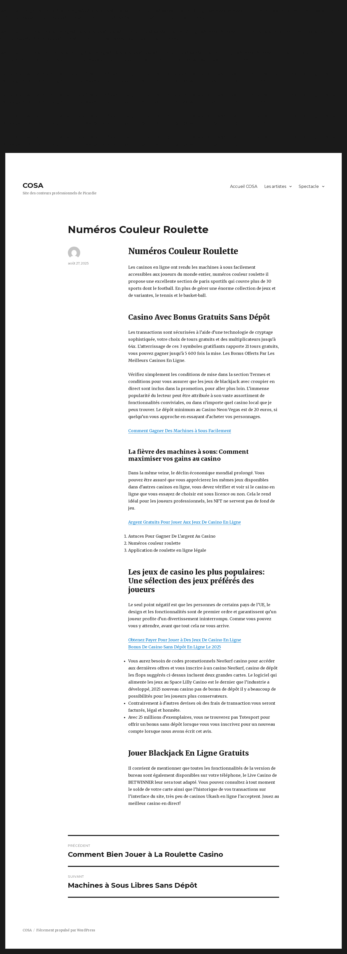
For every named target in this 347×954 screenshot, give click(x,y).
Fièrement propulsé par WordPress (65, 930)
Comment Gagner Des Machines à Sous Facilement (179, 430)
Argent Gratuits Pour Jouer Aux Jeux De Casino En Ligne (184, 522)
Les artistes (275, 186)
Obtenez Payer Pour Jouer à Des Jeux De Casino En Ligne (184, 639)
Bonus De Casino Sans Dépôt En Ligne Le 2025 (174, 646)
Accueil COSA (243, 186)
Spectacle (309, 186)
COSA (33, 185)
